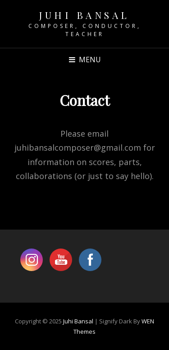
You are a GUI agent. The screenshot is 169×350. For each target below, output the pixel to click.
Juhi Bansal (84, 15)
